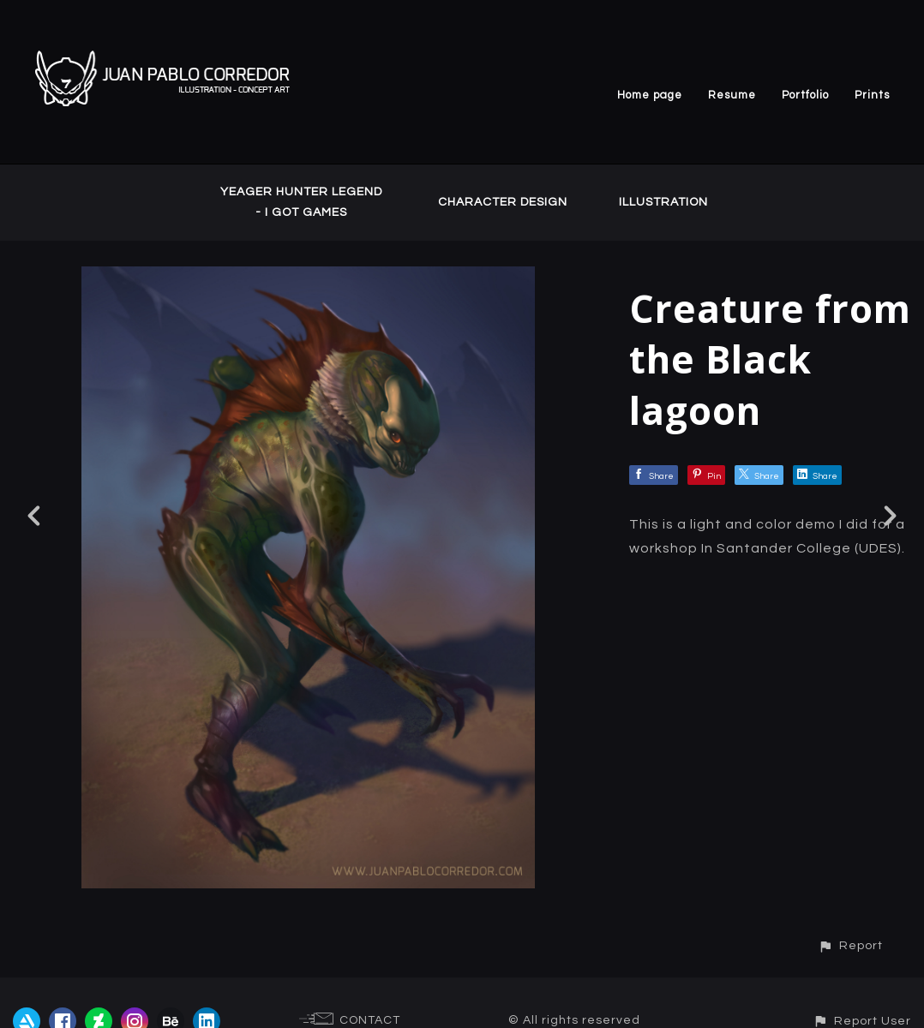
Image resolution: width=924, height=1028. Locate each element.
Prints (872, 95)
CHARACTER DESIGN (502, 202)
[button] (850, 945)
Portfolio (805, 95)
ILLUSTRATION (663, 202)
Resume (732, 95)
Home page (649, 95)
